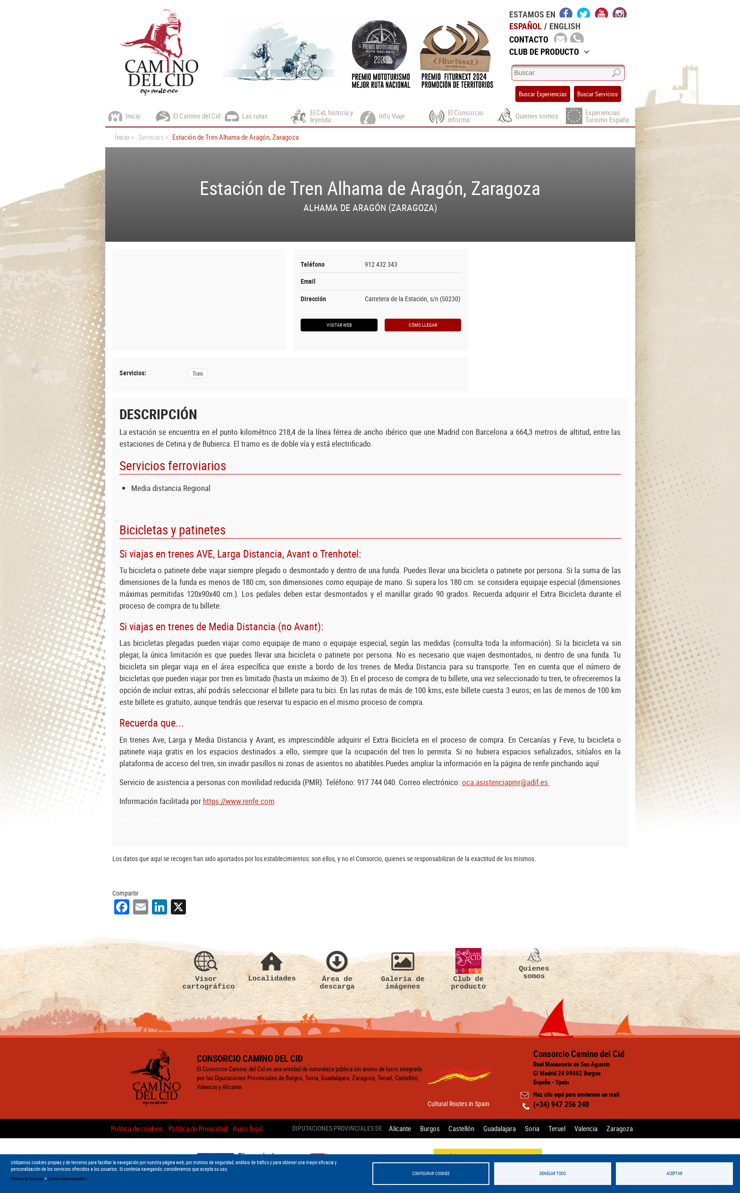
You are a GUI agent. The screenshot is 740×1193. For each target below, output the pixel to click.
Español (525, 26)
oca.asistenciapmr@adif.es (506, 782)
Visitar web (339, 325)
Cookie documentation (67, 1178)
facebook (566, 12)
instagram (620, 12)
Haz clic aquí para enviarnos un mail (576, 1094)
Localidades (271, 965)
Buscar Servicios (597, 94)
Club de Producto (549, 51)
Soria (532, 1128)
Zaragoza (619, 1128)
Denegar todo (552, 1173)
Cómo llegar (423, 325)
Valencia (585, 1128)
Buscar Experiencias (543, 94)
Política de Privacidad (197, 1128)
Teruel (556, 1128)
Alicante (399, 1128)
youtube (602, 12)
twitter (584, 12)
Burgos (429, 1128)
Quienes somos (534, 964)
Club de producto (468, 969)
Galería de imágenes (403, 969)
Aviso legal (247, 1128)
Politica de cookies (137, 1128)
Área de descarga (337, 969)
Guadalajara (499, 1128)
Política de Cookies (27, 1178)
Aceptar (674, 1173)
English (564, 26)
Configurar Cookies (431, 1173)
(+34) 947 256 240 (561, 1104)
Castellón (461, 1128)
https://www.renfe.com (239, 800)
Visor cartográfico (206, 969)
